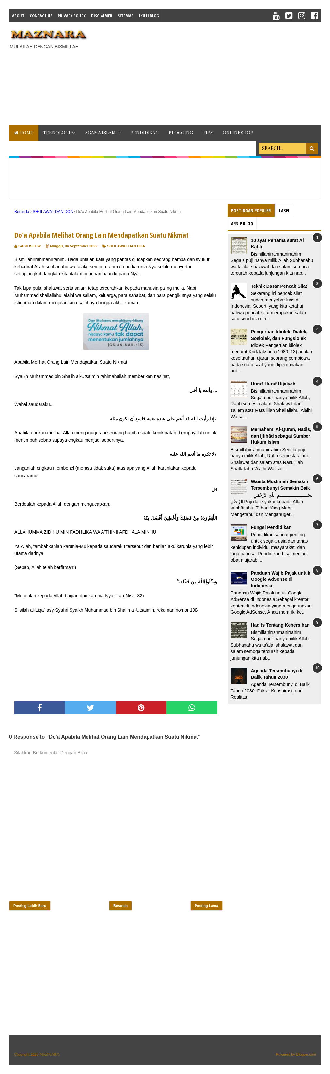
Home (23, 133)
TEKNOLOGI (56, 133)
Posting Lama (206, 906)
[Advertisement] (212, 72)
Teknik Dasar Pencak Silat (279, 286)
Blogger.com (306, 1054)
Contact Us (41, 16)
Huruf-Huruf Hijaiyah (273, 383)
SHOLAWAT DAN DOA (126, 246)
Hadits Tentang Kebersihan (280, 625)
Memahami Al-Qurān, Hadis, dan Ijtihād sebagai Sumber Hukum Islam (281, 436)
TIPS (208, 133)
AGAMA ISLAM (100, 133)
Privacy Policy (72, 16)
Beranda (120, 906)
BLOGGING (181, 133)
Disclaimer (101, 16)
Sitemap (126, 16)
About (18, 16)
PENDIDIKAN (144, 133)
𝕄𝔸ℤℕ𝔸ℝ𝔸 (49, 1054)
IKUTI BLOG (149, 16)
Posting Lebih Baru (29, 906)
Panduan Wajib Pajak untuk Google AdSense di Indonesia (280, 579)
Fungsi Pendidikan (271, 527)
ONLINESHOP (238, 133)
